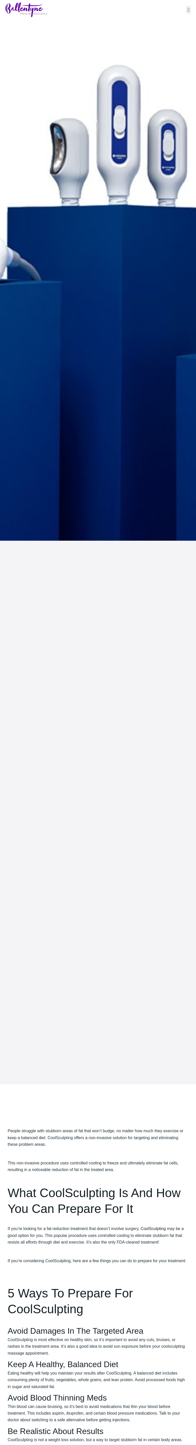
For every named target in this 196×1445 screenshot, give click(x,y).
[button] (188, 10)
